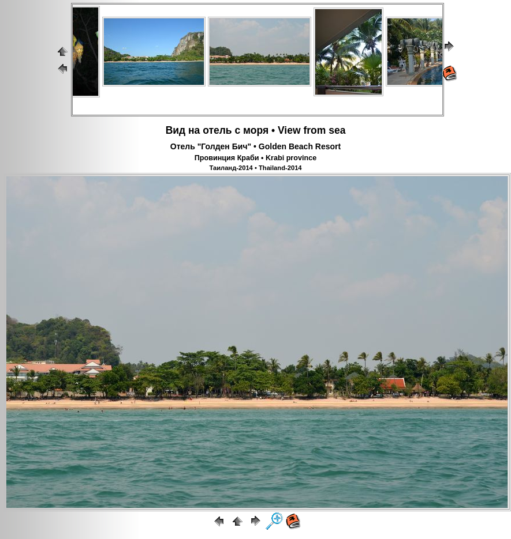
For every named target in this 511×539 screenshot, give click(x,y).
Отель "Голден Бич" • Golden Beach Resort (255, 146)
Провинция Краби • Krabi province (255, 158)
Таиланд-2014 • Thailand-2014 (255, 167)
